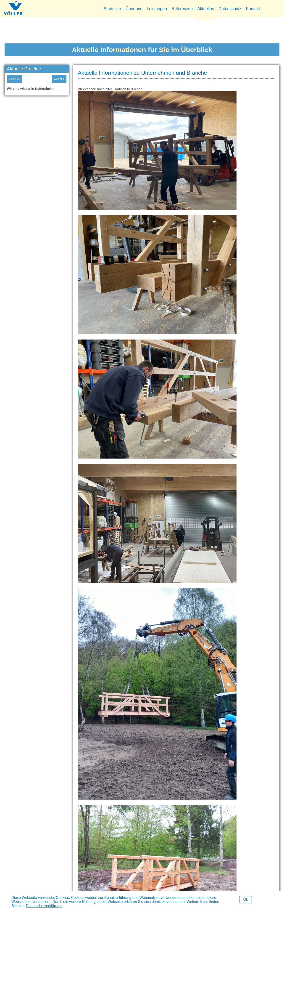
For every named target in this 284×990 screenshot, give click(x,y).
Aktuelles (205, 8)
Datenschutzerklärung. (44, 906)
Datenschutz (229, 8)
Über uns (134, 8)
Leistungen (157, 8)
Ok (245, 899)
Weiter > (59, 79)
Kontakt (253, 8)
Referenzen (182, 8)
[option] (36, 89)
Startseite (112, 8)
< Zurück (14, 79)
